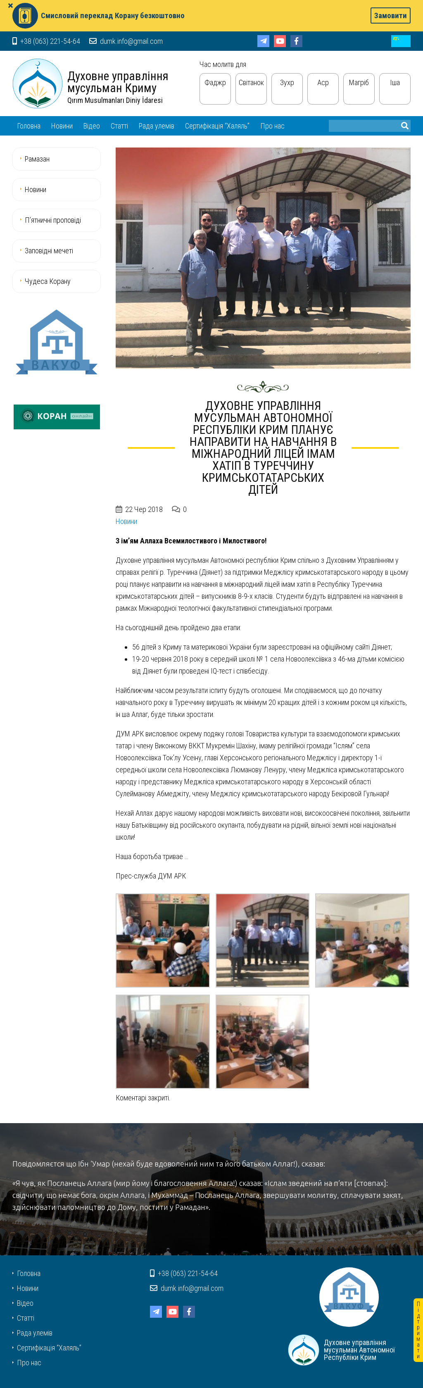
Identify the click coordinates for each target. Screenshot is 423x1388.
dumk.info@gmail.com (126, 41)
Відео (91, 125)
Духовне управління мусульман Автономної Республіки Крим (37, 83)
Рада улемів (156, 125)
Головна (28, 125)
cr (401, 41)
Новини (62, 125)
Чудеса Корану (48, 281)
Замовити (390, 15)
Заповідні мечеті (49, 250)
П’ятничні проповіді (53, 220)
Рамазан (37, 159)
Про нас (272, 125)
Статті (119, 125)
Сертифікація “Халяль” (217, 125)
